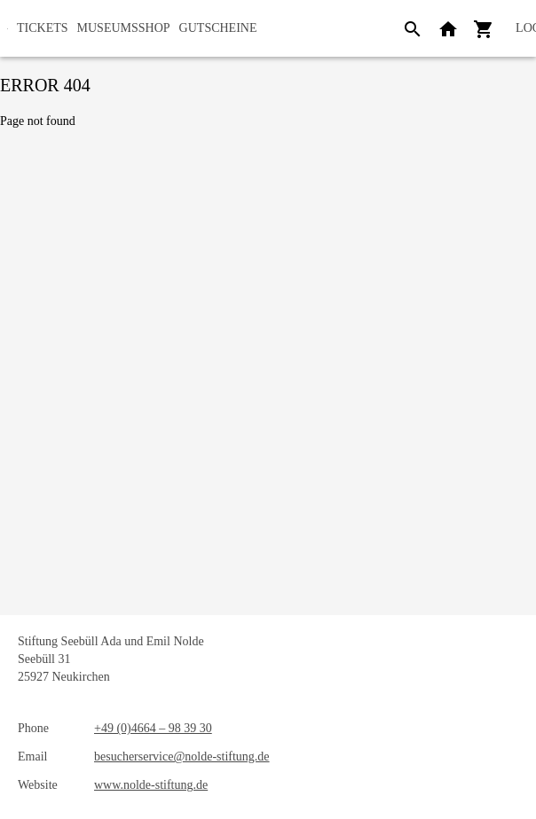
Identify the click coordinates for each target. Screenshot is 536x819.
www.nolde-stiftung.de (151, 785)
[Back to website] (448, 28)
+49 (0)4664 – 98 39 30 (153, 728)
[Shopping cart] (483, 28)
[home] (7, 28)
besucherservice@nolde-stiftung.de (182, 756)
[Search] (412, 28)
